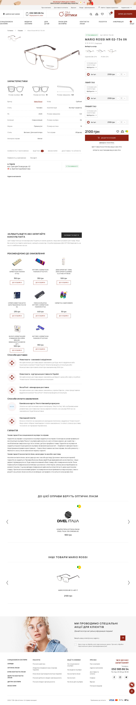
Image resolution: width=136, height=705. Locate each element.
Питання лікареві (96, 686)
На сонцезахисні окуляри (73, 665)
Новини (92, 678)
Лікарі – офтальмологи (87, 8)
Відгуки (73, 8)
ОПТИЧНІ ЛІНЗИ (13, 668)
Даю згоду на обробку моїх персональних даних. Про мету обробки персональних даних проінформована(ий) (100, 645)
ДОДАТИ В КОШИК (107, 138)
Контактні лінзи (84, 23)
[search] (90, 14)
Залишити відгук (71, 235)
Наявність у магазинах (18, 151)
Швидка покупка (106, 143)
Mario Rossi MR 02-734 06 (36, 30)
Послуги (103, 22)
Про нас (93, 660)
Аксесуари (52, 151)
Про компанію (46, 8)
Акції (132, 24)
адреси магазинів (13, 14)
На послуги (71, 678)
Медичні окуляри (28, 23)
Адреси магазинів (96, 668)
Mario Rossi (38, 102)
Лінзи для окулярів (62, 23)
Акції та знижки (74, 660)
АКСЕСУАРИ (11, 686)
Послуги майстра (39, 664)
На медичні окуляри (74, 670)
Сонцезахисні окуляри (6, 23)
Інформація (118, 22)
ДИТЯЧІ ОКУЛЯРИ (14, 682)
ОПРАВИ (10, 664)
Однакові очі (91, 57)
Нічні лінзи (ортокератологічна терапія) (47, 674)
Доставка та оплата (61, 8)
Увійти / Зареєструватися (109, 8)
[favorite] (102, 14)
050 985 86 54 (36, 13)
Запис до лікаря (125, 14)
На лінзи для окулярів (75, 682)
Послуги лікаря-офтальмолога (44, 682)
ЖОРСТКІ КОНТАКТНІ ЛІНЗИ (15, 677)
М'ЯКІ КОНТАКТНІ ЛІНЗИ (16, 672)
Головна (10, 30)
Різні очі (104, 57)
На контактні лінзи (73, 674)
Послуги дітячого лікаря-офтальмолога (47, 678)
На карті (33, 158)
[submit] (122, 638)
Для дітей (46, 23)
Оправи (20, 30)
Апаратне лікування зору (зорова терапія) (45, 669)
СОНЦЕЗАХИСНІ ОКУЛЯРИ (17, 660)
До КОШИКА (17, 282)
